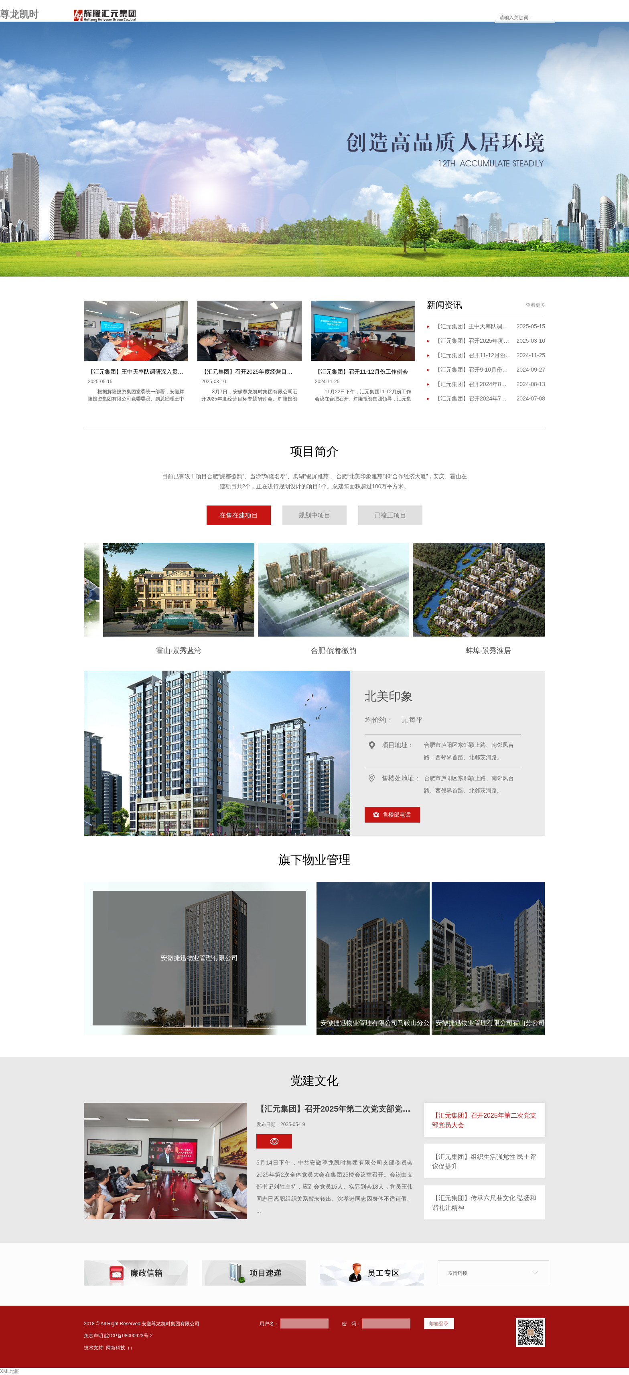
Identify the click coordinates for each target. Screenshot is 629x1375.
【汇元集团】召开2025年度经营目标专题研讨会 (261, 371)
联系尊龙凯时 (467, 17)
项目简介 (288, 17)
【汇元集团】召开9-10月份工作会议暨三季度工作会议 (473, 369)
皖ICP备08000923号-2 (128, 1336)
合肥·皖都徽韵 (318, 651)
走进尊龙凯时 (240, 17)
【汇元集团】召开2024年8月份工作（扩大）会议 (473, 384)
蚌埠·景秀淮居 (473, 651)
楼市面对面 (375, 17)
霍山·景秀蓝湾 (163, 651)
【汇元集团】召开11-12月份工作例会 (361, 371)
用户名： (269, 1323)
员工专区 (419, 17)
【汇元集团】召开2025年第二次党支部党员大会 (341, 1108)
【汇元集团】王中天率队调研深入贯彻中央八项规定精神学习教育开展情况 (180, 371)
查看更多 (535, 305)
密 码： (351, 1323)
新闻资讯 (330, 17)
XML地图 (10, 1371)
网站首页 (192, 17)
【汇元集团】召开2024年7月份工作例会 (473, 398)
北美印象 (389, 696)
